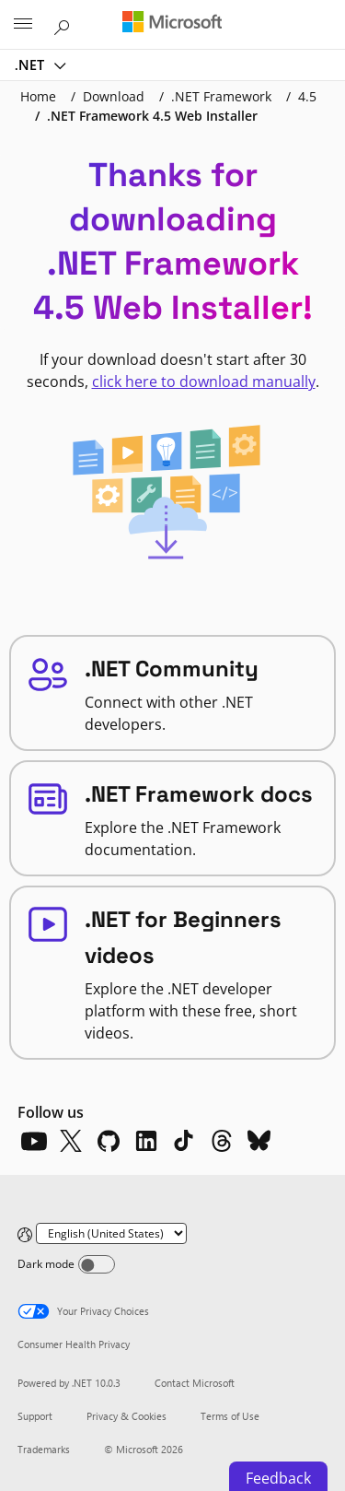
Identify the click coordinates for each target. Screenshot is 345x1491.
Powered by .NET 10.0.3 (69, 1383)
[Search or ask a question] (64, 24)
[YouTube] (33, 1140)
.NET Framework (221, 96)
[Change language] (111, 1233)
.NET (31, 64)
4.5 (307, 96)
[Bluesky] (259, 1140)
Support (34, 1416)
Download (113, 96)
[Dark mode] (96, 1264)
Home (38, 96)
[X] (70, 1140)
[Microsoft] (172, 23)
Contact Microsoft (195, 1383)
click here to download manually (204, 381)
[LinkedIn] (146, 1140)
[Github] (108, 1140)
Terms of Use (230, 1416)
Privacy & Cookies (126, 1416)
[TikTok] (184, 1140)
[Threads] (221, 1140)
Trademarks (43, 1449)
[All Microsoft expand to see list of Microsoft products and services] (23, 25)
